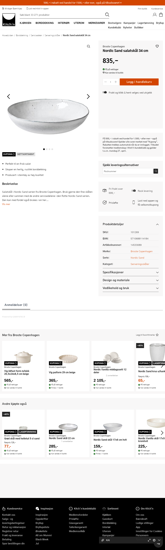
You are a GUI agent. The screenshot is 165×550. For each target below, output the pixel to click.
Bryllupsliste (42, 527)
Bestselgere (114, 23)
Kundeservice (157, 8)
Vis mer (6, 204)
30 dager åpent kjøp (12, 8)
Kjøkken (106, 514)
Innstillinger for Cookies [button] (149, 531)
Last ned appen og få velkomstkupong (148, 202)
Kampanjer (130, 23)
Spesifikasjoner (113, 272)
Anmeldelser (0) (16, 305)
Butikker (138, 27)
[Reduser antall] (105, 82)
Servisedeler (36, 35)
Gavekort (107, 519)
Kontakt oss (8, 514)
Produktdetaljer (113, 224)
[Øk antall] (116, 82)
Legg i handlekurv (139, 82)
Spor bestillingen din (13, 543)
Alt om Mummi (44, 535)
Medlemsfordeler (78, 514)
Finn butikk (142, 8)
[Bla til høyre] (88, 96)
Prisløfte (113, 202)
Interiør (106, 527)
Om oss (140, 514)
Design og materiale (116, 280)
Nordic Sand (137, 257)
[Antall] (110, 82)
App (138, 527)
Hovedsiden (7, 35)
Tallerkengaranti (78, 527)
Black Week (42, 539)
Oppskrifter (42, 519)
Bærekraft (141, 519)
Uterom (106, 531)
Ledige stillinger (144, 523)
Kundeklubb (114, 27)
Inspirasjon (42, 514)
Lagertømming (146, 23)
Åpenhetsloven (144, 539)
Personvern (142, 535)
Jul (37, 543)
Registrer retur (10, 531)
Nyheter (127, 27)
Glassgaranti (76, 523)
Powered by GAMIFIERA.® (13, 316)
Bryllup (160, 23)
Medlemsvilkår (77, 531)
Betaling (6, 539)
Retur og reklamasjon (14, 527)
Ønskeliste (41, 531)
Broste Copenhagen (114, 46)
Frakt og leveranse (12, 535)
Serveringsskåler (52, 35)
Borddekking (22, 35)
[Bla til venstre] (8, 96)
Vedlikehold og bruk (116, 288)
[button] (157, 46)
